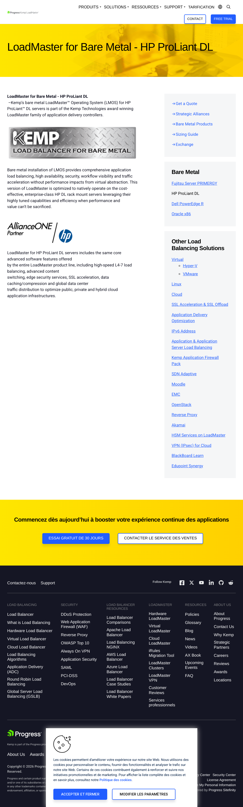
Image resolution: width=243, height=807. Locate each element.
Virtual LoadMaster (159, 628)
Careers (221, 655)
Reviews (221, 663)
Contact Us (224, 626)
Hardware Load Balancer (29, 630)
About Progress (222, 616)
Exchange (184, 144)
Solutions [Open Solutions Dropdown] (115, 7)
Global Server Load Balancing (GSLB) (24, 694)
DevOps (68, 684)
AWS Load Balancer (116, 657)
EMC (176, 394)
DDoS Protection (76, 614)
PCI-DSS (69, 675)
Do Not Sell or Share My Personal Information (202, 785)
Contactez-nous (21, 583)
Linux (176, 284)
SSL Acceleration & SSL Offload (200, 304)
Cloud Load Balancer (26, 647)
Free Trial (223, 19)
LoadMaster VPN (159, 678)
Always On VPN (75, 651)
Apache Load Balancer (118, 632)
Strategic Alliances (193, 114)
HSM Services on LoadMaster (198, 435)
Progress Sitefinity (222, 790)
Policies (192, 614)
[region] (121, 767)
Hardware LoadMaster (159, 616)
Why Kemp (224, 635)
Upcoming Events (194, 665)
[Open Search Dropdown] (228, 7)
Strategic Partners (222, 644)
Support (48, 583)
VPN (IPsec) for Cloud (191, 445)
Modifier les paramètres (144, 794)
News (190, 639)
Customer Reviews (158, 690)
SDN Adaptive (184, 374)
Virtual (177, 259)
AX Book (193, 655)
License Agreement (221, 780)
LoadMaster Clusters (159, 665)
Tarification (201, 7)
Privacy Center (199, 775)
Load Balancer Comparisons (119, 620)
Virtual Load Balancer (26, 639)
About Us (16, 754)
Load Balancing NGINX (120, 644)
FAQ (189, 675)
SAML (66, 667)
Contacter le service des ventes (160, 538)
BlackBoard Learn (188, 455)
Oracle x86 (181, 214)
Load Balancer (20, 614)
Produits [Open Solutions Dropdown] (89, 7)
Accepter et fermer (80, 794)
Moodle (178, 384)
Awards (220, 672)
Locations (222, 680)
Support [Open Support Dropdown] (173, 7)
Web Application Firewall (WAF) (75, 624)
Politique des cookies (116, 780)
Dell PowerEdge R (188, 204)
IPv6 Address (184, 331)
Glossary (193, 622)
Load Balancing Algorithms (21, 657)
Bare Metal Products (194, 124)
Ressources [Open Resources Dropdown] (145, 7)
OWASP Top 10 (75, 643)
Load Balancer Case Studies (119, 681)
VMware (190, 274)
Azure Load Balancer (116, 669)
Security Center (224, 775)
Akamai (178, 425)
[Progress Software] (24, 734)
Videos (191, 647)
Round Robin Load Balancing (24, 681)
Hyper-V (190, 266)
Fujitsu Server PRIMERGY (194, 183)
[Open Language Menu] (220, 7)
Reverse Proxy (184, 415)
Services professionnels (162, 702)
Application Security (79, 659)
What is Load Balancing (28, 622)
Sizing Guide (187, 134)
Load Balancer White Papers (119, 694)
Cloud (177, 294)
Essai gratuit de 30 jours (76, 538)
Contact (195, 19)
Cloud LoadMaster (159, 641)
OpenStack (181, 404)
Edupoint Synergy (187, 466)
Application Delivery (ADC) (25, 669)
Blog (189, 630)
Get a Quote (186, 103)
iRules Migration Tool (161, 653)
